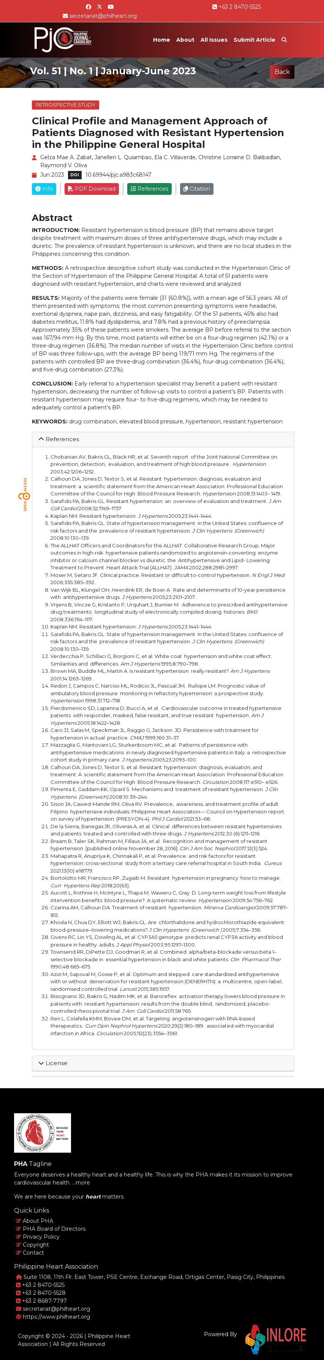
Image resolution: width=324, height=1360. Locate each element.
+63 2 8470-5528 (41, 1292)
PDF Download (91, 188)
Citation (196, 188)
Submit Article (254, 39)
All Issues (214, 39)
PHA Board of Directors (50, 1228)
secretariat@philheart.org (100, 16)
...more (81, 1182)
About (185, 39)
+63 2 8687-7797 (41, 1300)
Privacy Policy (38, 1236)
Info (44, 188)
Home (161, 39)
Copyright (32, 1244)
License (53, 1063)
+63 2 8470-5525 (236, 6)
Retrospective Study (65, 105)
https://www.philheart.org (53, 1316)
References (149, 188)
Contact (30, 1252)
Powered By (220, 1334)
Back (282, 71)
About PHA (34, 1220)
